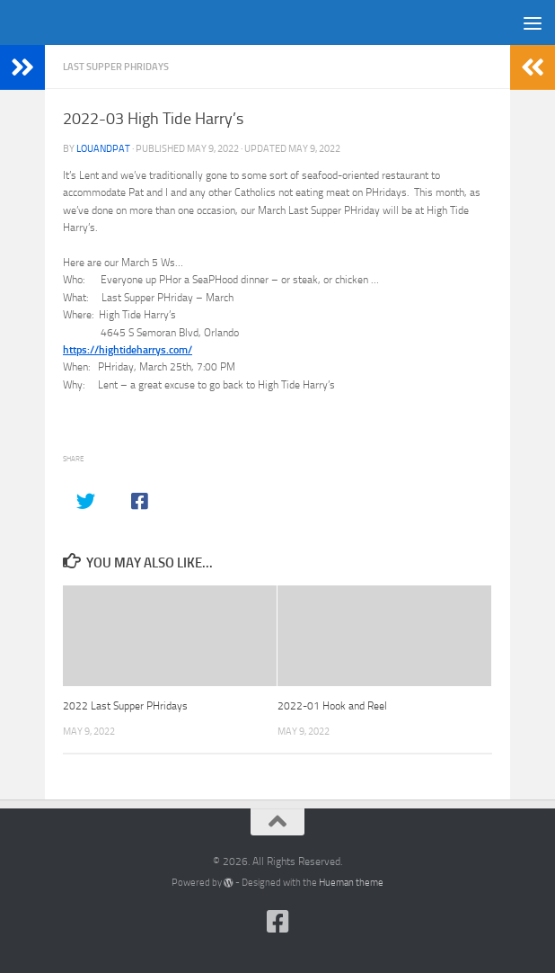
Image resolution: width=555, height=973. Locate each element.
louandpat (103, 149)
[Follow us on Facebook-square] (277, 921)
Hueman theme (351, 882)
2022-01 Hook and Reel (332, 706)
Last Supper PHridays (116, 66)
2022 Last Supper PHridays (125, 706)
